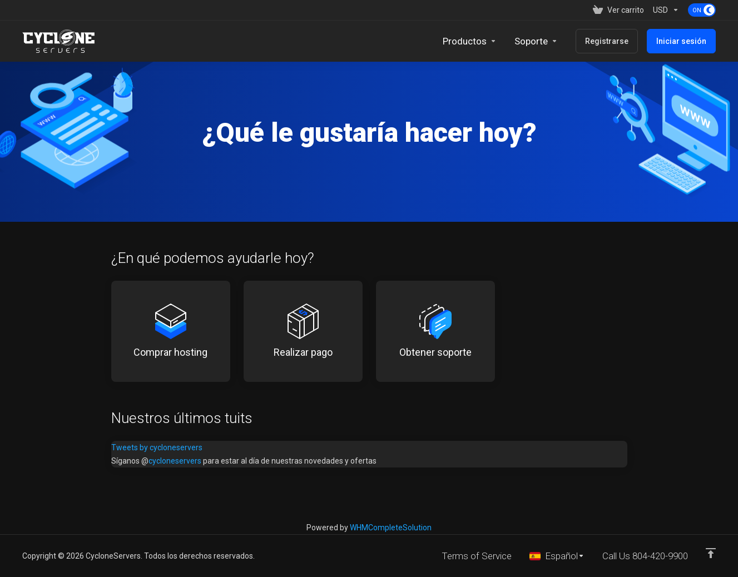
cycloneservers (174, 460)
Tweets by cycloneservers (156, 447)
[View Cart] (618, 10)
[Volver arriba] (711, 553)
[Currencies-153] (665, 10)
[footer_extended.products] (470, 41)
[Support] (536, 41)
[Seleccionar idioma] (557, 556)
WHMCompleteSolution (391, 527)
